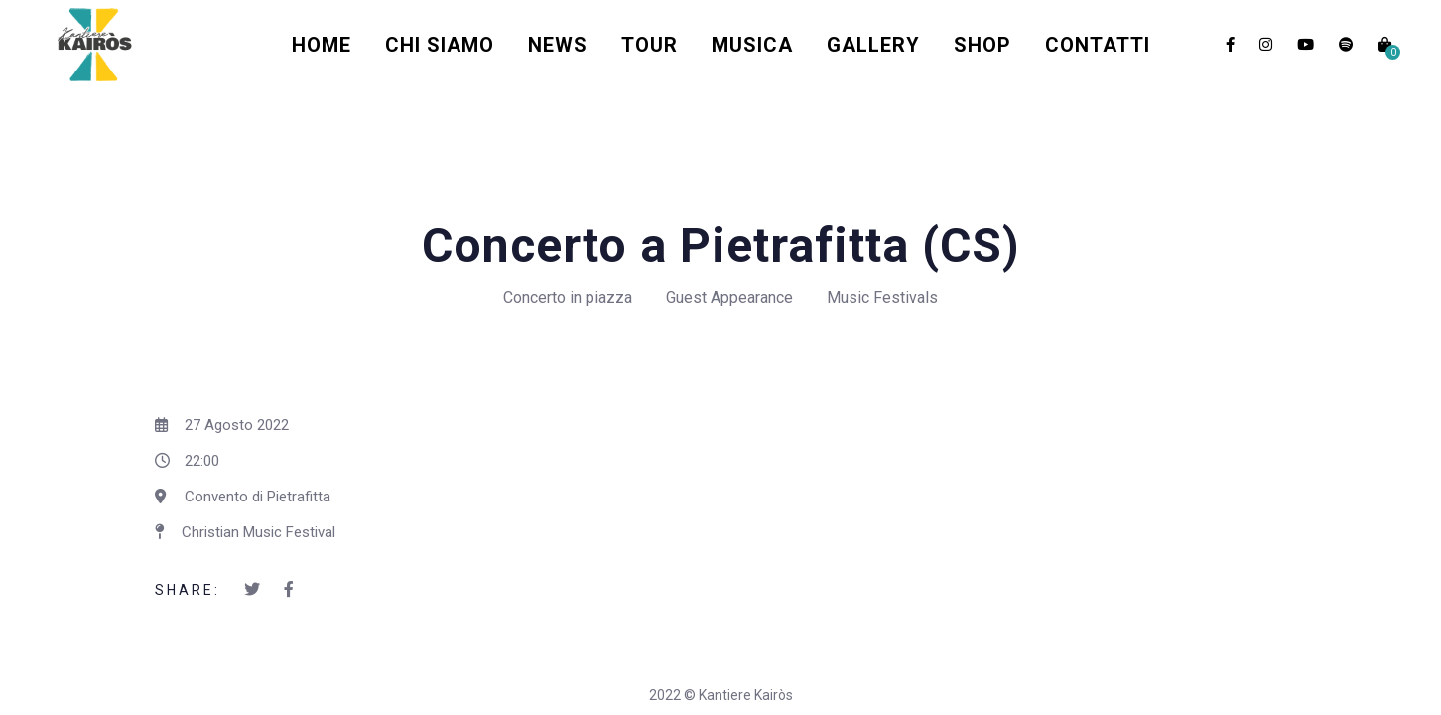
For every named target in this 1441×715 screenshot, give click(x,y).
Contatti (1097, 45)
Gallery (873, 45)
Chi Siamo (439, 45)
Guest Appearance (729, 297)
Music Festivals (882, 297)
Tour (649, 45)
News (558, 45)
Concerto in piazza (567, 297)
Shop (982, 45)
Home (321, 45)
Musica (752, 45)
